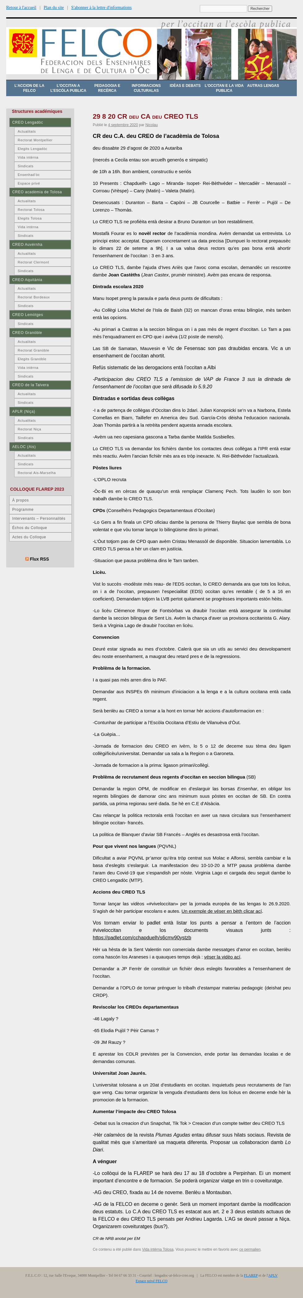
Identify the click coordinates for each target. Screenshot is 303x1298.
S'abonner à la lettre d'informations (101, 7)
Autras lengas (263, 85)
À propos (20, 500)
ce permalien (250, 1249)
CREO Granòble (27, 333)
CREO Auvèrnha (27, 244)
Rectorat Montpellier (35, 140)
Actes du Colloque (29, 537)
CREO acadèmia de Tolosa (37, 192)
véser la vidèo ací (222, 956)
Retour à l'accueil (21, 7)
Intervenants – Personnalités (38, 518)
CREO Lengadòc (27, 122)
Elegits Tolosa (30, 218)
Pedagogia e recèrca (107, 88)
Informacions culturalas (146, 88)
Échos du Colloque (29, 528)
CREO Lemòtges (27, 315)
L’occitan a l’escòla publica (68, 88)
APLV (273, 1275)
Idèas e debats (185, 85)
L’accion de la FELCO (30, 88)
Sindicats (25, 166)
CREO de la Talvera (30, 385)
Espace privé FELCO (152, 1281)
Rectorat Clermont (33, 262)
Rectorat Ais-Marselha (37, 473)
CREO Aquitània (27, 280)
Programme (22, 509)
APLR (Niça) (23, 411)
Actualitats (27, 131)
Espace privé (29, 183)
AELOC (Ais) (24, 447)
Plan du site (54, 7)
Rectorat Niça (29, 429)
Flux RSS (39, 559)
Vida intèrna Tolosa (157, 1249)
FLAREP (251, 1275)
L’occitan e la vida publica (224, 88)
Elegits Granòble (32, 359)
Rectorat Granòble (33, 350)
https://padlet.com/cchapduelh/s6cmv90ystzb (142, 937)
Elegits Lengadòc (32, 149)
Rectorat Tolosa (31, 209)
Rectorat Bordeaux (34, 297)
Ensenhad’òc (29, 175)
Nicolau (151, 125)
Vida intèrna (28, 157)
